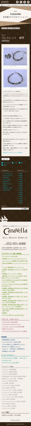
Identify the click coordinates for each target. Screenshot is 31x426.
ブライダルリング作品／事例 (9, 256)
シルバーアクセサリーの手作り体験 (11, 342)
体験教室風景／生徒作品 (8, 339)
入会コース (5, 348)
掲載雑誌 (4, 313)
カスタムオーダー (7, 360)
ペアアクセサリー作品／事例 (9, 322)
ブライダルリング (7, 173)
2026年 (21, 173)
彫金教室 (4, 337)
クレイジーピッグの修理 (8, 408)
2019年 (21, 188)
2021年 (21, 183)
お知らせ (5, 185)
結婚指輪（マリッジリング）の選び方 (12, 273)
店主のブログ (6, 190)
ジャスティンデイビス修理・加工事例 (12, 392)
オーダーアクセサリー (8, 355)
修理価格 (20, 378)
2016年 (21, 194)
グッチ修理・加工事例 (8, 383)
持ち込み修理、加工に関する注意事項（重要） (14, 376)
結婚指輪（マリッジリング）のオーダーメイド (14, 258)
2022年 (21, 181)
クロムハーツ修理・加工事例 (9, 381)
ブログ (9, 28)
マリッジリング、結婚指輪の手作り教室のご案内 (15, 261)
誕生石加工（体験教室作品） (17, 348)
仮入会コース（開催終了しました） (11, 346)
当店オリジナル (7, 183)
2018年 (21, 190)
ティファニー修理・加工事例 (9, 394)
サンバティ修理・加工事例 (9, 406)
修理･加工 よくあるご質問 (9, 378)
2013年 (21, 200)
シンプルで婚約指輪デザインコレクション (13, 267)
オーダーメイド (7, 179)
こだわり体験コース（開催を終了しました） (13, 344)
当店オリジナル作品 (7, 415)
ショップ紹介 (5, 412)
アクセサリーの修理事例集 (9, 369)
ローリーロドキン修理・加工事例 (11, 385)
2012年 (21, 202)
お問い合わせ (14, 237)
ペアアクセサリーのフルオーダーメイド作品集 (14, 331)
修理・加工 (16, 28)
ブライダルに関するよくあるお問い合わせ (13, 315)
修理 (21, 162)
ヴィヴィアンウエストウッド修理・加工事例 (13, 401)
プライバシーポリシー (15, 420)
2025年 (21, 175)
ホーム (4, 28)
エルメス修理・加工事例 (8, 399)
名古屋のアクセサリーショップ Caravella (12, 152)
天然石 (5, 165)
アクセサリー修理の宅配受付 (9, 374)
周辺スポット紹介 (7, 188)
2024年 (21, 177)
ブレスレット (6, 162)
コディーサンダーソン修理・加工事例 (12, 390)
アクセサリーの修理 (7, 366)
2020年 (21, 185)
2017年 (21, 192)
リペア (15, 162)
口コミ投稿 (17, 415)
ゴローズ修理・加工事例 (8, 387)
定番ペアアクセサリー (8, 329)
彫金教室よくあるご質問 (8, 351)
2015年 (21, 196)
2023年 (21, 179)
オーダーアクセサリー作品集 (9, 358)
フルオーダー (23, 358)
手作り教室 (6, 177)
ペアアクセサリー (7, 175)
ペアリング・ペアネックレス (10, 319)
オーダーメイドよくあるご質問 (10, 362)
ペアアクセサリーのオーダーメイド (11, 324)
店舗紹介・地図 (23, 237)
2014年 (21, 198)
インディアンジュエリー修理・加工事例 (12, 396)
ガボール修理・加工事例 (8, 403)
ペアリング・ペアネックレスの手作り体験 (13, 326)
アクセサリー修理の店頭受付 (9, 371)
